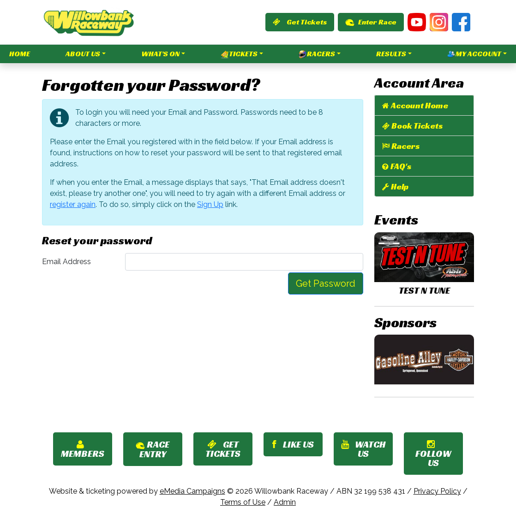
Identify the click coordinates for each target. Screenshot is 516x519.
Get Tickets (300, 22)
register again (73, 204)
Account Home (419, 105)
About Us (83, 54)
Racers (317, 54)
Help (399, 186)
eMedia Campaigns (192, 491)
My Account (474, 54)
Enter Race (370, 22)
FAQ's (400, 166)
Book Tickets (417, 125)
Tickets (239, 54)
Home (19, 54)
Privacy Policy (437, 491)
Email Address (66, 261)
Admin (285, 502)
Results (391, 54)
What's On (160, 54)
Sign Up (210, 204)
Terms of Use (242, 502)
